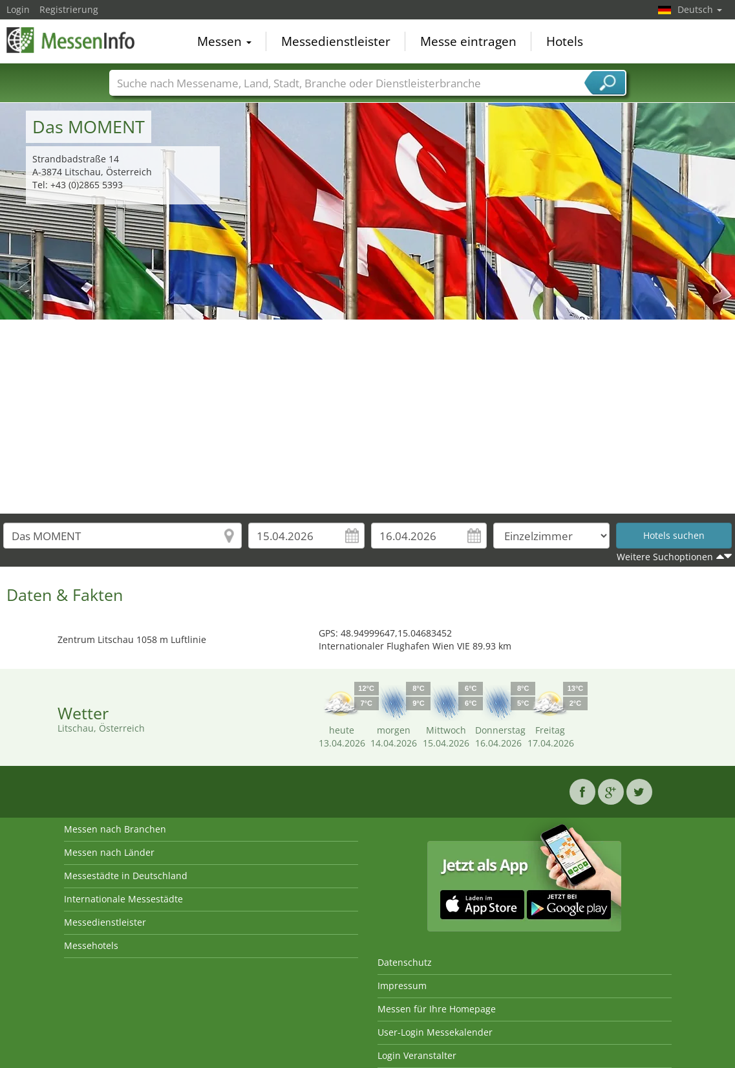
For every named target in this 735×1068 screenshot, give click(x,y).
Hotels (564, 41)
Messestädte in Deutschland (125, 875)
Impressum (402, 985)
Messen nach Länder (109, 852)
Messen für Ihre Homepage (437, 1009)
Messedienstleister (335, 41)
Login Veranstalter (417, 1055)
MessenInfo (71, 40)
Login (18, 9)
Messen (224, 41)
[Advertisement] (367, 416)
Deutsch (699, 9)
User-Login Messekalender (435, 1032)
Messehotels (91, 945)
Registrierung (68, 9)
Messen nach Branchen (115, 829)
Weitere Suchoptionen (665, 556)
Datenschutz (405, 962)
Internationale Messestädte (123, 899)
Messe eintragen (468, 41)
